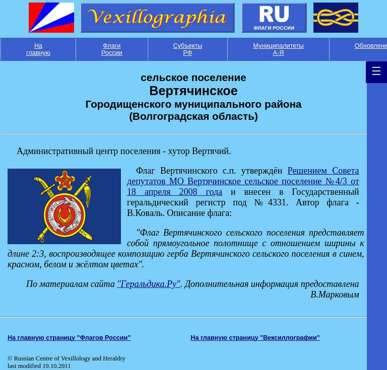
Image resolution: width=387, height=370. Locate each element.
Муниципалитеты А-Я (278, 49)
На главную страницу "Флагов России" (69, 337)
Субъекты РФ (188, 49)
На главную (38, 49)
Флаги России (111, 49)
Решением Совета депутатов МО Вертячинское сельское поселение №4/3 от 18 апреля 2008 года (243, 181)
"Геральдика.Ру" (148, 284)
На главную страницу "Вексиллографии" (255, 337)
